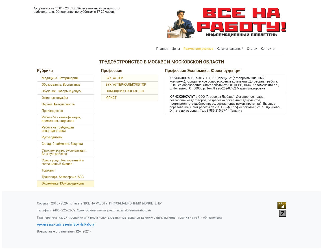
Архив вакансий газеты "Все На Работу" (66, 224)
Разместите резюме (198, 48)
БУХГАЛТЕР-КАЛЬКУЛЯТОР (126, 84)
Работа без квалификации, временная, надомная (61, 118)
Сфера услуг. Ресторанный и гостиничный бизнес (63, 162)
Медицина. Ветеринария (60, 78)
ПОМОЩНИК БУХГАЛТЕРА (125, 91)
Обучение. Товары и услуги (61, 91)
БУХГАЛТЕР (114, 78)
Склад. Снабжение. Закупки (62, 144)
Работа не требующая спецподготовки (58, 129)
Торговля (48, 170)
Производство (52, 111)
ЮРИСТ (111, 98)
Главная (162, 48)
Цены (176, 48)
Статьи (252, 48)
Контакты (268, 48)
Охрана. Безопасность (58, 104)
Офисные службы (55, 98)
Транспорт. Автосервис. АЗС (63, 177)
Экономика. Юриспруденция (63, 183)
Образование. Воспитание (61, 84)
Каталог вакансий (230, 48)
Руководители (52, 137)
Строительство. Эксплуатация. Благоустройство (64, 152)
